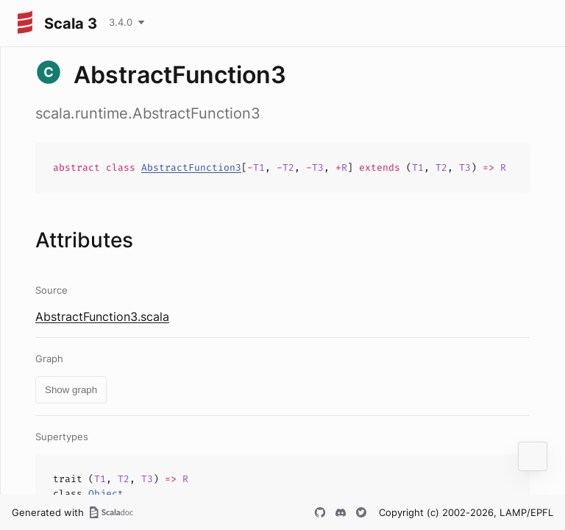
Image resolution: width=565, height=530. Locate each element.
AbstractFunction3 (191, 167)
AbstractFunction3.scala (102, 316)
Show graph (71, 389)
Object (106, 493)
